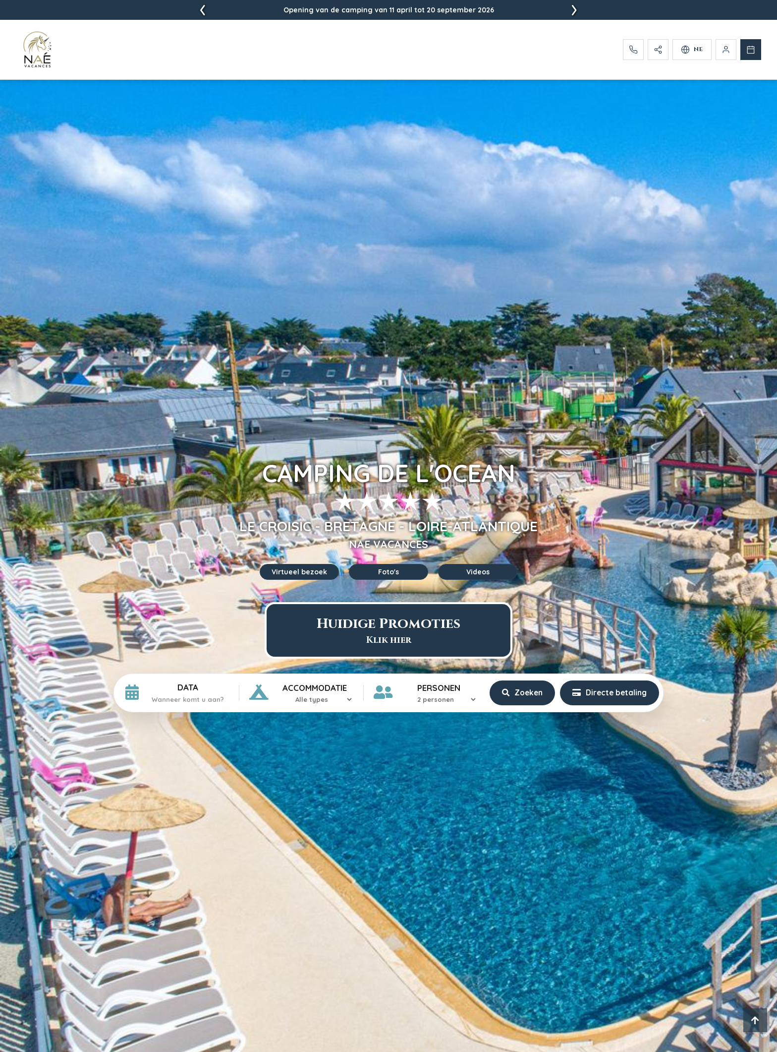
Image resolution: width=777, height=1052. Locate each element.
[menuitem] (145, 49)
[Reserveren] (750, 49)
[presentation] (202, 10)
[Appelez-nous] (633, 49)
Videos (478, 571)
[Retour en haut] (755, 1020)
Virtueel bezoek (299, 571)
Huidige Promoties (388, 631)
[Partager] (658, 49)
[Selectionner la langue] (692, 49)
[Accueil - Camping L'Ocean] (37, 49)
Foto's (388, 571)
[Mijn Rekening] (726, 49)
